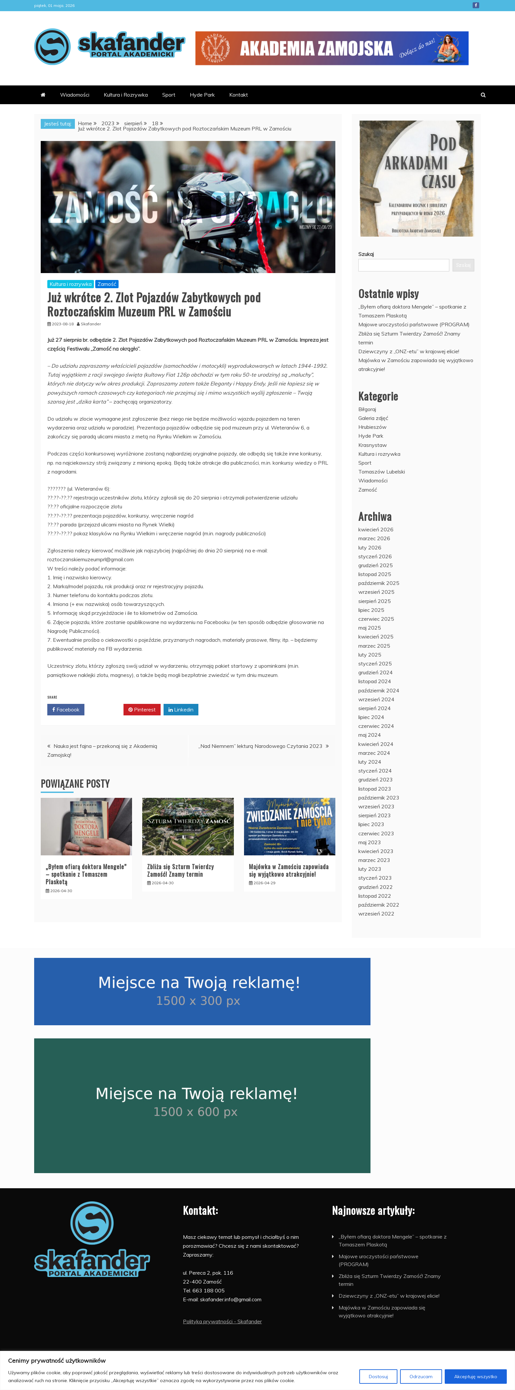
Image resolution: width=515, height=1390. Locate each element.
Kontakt (238, 94)
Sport (168, 94)
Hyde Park (202, 94)
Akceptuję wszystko (475, 1376)
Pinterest (142, 709)
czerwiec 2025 (376, 618)
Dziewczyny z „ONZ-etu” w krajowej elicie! (408, 351)
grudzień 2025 (375, 565)
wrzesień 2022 (376, 913)
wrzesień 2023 (376, 806)
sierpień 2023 (374, 815)
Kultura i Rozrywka (126, 94)
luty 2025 (369, 654)
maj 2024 (369, 734)
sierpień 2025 (374, 601)
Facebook (476, 5)
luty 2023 (369, 869)
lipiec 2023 (371, 824)
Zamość (107, 284)
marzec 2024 (374, 753)
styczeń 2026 (375, 556)
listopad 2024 (374, 681)
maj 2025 (369, 627)
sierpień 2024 (374, 708)
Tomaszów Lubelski (381, 471)
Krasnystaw (372, 445)
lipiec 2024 (371, 717)
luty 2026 (369, 547)
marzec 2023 (374, 860)
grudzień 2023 (375, 779)
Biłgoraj (367, 409)
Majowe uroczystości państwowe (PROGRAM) (414, 324)
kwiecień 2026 (375, 529)
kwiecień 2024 (375, 744)
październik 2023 (378, 797)
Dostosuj (378, 1376)
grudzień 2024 (375, 672)
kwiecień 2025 (375, 636)
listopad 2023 (374, 788)
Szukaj (366, 254)
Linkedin (180, 709)
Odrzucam (421, 1376)
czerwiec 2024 (376, 726)
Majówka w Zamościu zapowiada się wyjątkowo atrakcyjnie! (289, 870)
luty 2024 (369, 761)
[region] (257, 1370)
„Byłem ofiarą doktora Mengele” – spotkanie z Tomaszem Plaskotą (86, 874)
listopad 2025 (374, 574)
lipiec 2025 (371, 610)
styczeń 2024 (375, 770)
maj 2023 (369, 842)
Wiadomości (74, 94)
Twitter (104, 709)
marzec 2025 (374, 645)
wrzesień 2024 (376, 699)
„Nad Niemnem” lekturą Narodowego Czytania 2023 (260, 746)
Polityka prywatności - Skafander (222, 1321)
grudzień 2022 (375, 887)
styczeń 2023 (375, 877)
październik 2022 (378, 904)
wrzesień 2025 (376, 592)
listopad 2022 (374, 895)
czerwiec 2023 (376, 833)
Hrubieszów (372, 427)
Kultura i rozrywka (71, 284)
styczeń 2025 (375, 663)
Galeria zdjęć (373, 418)
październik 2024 (378, 690)
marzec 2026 (374, 538)
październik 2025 (378, 583)
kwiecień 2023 (375, 851)
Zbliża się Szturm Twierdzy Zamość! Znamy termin (180, 870)
